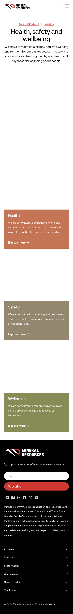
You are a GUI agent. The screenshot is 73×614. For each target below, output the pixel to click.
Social (49, 23)
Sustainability (29, 23)
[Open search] (59, 6)
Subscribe (14, 486)
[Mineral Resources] (17, 6)
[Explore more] (18, 242)
